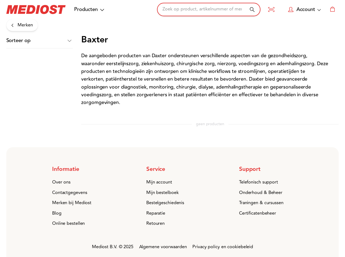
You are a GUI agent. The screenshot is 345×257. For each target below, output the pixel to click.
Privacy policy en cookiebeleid (222, 246)
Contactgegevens (69, 192)
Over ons (61, 182)
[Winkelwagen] (332, 9)
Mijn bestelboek (162, 192)
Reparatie (155, 213)
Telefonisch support (258, 182)
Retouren (155, 223)
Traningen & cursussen (261, 202)
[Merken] (22, 25)
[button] (39, 40)
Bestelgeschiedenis (165, 202)
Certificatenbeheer (257, 213)
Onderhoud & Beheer (260, 192)
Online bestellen (68, 223)
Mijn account (159, 182)
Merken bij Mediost (71, 202)
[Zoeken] (252, 9)
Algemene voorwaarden (163, 246)
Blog (56, 213)
